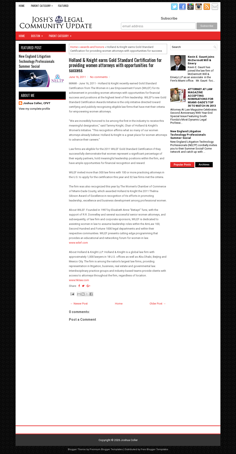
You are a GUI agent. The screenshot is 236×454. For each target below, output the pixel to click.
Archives (204, 164)
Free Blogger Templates (154, 449)
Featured (63, 5)
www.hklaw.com (79, 280)
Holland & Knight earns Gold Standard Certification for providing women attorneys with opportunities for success (115, 65)
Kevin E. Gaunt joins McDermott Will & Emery (201, 60)
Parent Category (43, 4)
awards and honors (92, 47)
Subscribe (169, 18)
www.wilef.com (78, 242)
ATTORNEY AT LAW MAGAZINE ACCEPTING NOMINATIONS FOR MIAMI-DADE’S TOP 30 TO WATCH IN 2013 (202, 97)
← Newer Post (79, 303)
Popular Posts (182, 164)
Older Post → (158, 303)
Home (22, 5)
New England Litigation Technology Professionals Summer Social (36, 61)
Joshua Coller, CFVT (36, 103)
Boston (38, 35)
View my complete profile (34, 108)
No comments (99, 77)
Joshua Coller (129, 440)
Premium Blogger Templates (106, 449)
